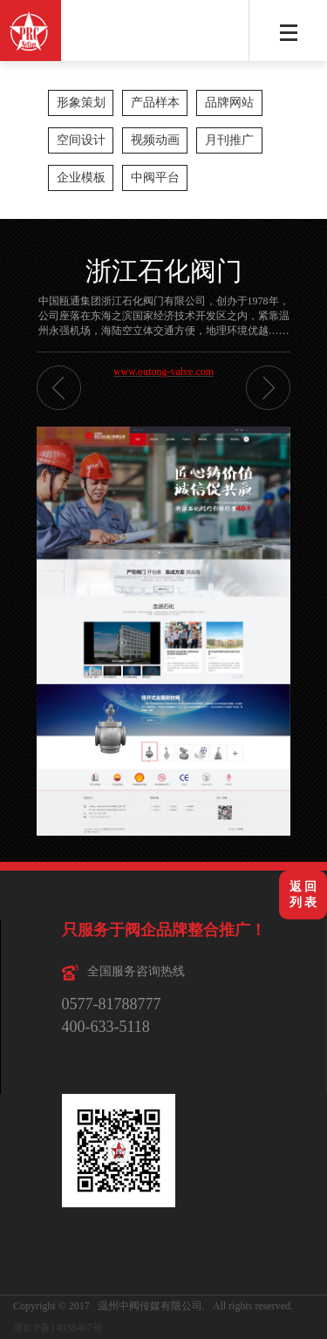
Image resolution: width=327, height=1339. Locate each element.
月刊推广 (229, 140)
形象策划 (81, 102)
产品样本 (155, 102)
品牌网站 (229, 102)
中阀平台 (155, 177)
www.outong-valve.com (163, 371)
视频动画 (155, 140)
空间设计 (81, 140)
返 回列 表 (303, 894)
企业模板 (81, 177)
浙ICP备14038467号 (58, 1328)
